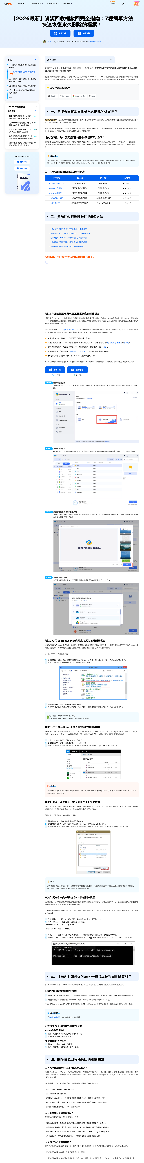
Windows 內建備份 (56, 188)
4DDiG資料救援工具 (56, 183)
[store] (122, 3)
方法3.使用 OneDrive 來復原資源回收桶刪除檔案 (68, 238)
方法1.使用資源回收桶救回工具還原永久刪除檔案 (68, 229)
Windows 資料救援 (94, 42)
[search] (129, 3)
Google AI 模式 (79, 96)
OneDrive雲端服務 (56, 193)
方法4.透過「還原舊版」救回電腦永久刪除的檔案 (68, 242)
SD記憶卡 (81, 351)
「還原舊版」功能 (56, 198)
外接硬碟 (73, 351)
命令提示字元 (56, 203)
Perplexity (64, 96)
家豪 (49, 42)
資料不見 (118, 342)
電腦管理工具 (52, 3)
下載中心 (113, 3)
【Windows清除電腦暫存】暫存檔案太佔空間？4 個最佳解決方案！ (23, 124)
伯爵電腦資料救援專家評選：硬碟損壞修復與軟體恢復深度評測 (23, 137)
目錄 (10, 60)
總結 (10, 97)
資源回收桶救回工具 (70, 329)
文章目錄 (51, 59)
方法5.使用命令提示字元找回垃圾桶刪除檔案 (67, 246)
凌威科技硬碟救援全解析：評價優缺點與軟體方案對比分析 (23, 144)
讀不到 (126, 342)
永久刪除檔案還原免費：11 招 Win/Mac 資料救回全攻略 (23, 130)
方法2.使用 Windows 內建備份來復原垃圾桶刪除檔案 (70, 233)
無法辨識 (110, 342)
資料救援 (21, 3)
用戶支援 (66, 3)
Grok (92, 96)
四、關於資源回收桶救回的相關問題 (22, 86)
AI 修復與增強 (35, 3)
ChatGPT (52, 96)
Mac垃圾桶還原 (54, 1017)
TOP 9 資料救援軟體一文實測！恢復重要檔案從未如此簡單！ (23, 117)
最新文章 (11, 111)
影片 (105, 347)
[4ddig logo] (8, 3)
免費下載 (60, 33)
